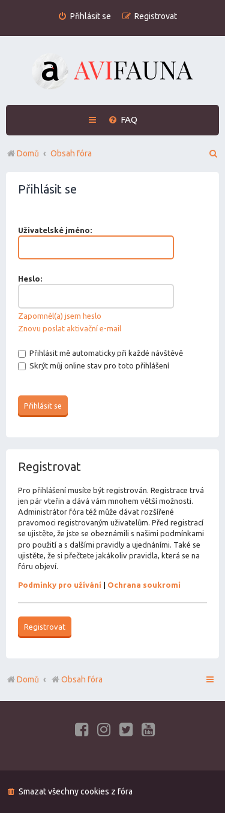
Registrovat (44, 626)
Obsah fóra (76, 679)
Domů (28, 679)
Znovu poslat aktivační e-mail (69, 328)
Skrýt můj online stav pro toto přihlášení (93, 365)
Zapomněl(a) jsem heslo (59, 316)
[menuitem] (84, 16)
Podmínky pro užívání (59, 585)
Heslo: (30, 278)
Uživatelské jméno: (55, 230)
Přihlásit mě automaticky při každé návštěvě (100, 353)
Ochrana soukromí (144, 585)
